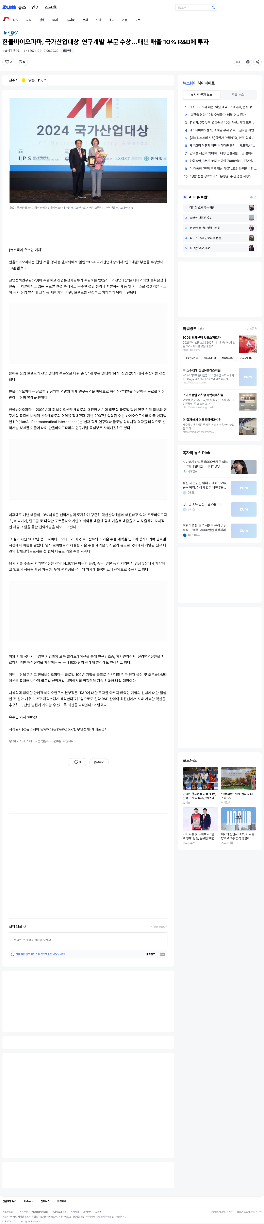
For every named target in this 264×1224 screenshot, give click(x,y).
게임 (111, 20)
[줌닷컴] (9, 7)
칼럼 (98, 20)
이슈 (125, 20)
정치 (15, 20)
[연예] (35, 7)
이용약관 (23, 1211)
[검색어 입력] (196, 7)
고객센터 (87, 1211)
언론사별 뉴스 (9, 1201)
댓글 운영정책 (160, 926)
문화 (85, 20)
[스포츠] (51, 7)
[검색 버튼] (213, 7)
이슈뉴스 (28, 1201)
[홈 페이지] (22, 7)
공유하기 (99, 762)
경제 (42, 20)
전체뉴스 (45, 1201)
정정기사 (61, 1201)
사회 (29, 20)
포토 (138, 20)
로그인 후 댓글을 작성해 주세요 (32, 940)
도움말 (98, 1211)
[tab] (201, 95)
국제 (55, 20)
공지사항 (75, 1211)
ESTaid (9, 1221)
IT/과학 (70, 20)
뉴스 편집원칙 (8, 1211)
